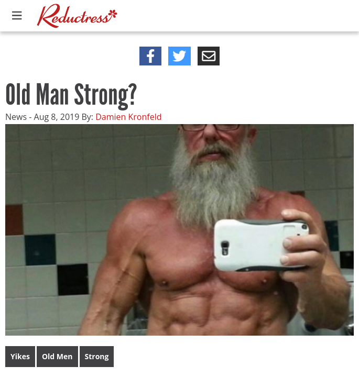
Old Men (57, 356)
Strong (97, 356)
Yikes (20, 356)
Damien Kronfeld (128, 117)
